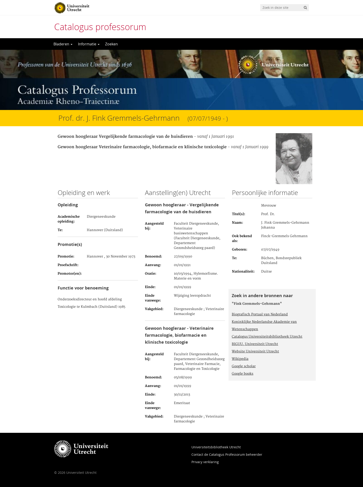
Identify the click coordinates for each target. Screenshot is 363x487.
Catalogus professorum (100, 27)
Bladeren (62, 44)
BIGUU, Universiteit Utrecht (255, 344)
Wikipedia (240, 359)
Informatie (89, 44)
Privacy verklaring (205, 462)
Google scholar (244, 366)
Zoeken (111, 44)
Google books (242, 374)
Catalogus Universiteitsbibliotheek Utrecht (267, 337)
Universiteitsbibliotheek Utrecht (216, 447)
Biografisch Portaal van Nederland (260, 314)
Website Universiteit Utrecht (255, 351)
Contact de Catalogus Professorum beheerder (226, 454)
